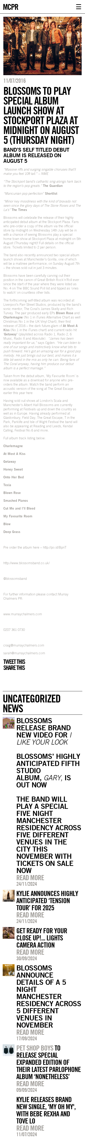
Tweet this (14, 661)
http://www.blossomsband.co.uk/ (26, 563)
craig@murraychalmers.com (23, 645)
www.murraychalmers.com (22, 614)
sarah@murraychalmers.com (24, 653)
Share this (14, 667)
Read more (30, 877)
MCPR (10, 6)
